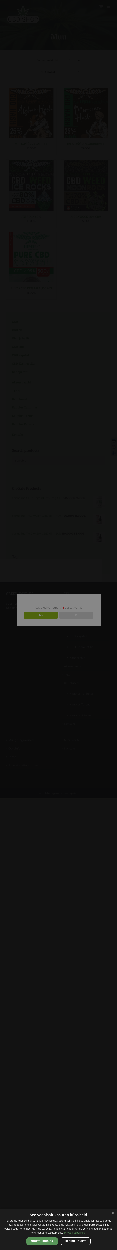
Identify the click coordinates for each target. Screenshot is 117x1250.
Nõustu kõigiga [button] (42, 1241)
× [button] (112, 1213)
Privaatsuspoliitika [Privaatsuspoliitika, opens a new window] (75, 1232)
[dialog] (58, 1229)
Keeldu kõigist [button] (75, 1241)
